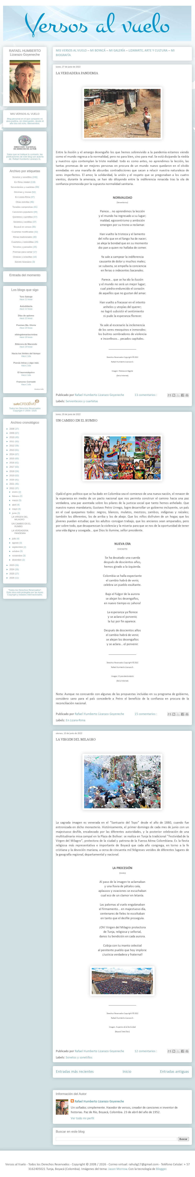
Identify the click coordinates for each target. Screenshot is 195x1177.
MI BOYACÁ (98, 50)
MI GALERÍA (117, 50)
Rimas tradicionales (22, 237)
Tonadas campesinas (22, 207)
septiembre (18, 547)
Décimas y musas (22, 192)
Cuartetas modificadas (22, 232)
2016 (12, 463)
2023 (12, 565)
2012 (12, 445)
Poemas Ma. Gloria (26, 325)
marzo (15, 500)
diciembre (17, 560)
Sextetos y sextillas (22, 222)
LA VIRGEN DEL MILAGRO (76, 739)
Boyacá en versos (22, 227)
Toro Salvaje (26, 296)
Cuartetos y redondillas (22, 242)
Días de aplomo (26, 315)
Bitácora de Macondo (26, 344)
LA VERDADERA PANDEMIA (77, 73)
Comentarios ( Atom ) (131, 1083)
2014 (12, 454)
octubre (16, 551)
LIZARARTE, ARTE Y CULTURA (147, 50)
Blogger (161, 1169)
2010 (12, 437)
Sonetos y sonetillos (79, 1057)
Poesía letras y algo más (26, 363)
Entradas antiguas (174, 1072)
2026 (12, 578)
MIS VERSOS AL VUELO (71, 50)
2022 (12, 488)
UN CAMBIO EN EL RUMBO (77, 420)
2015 (12, 458)
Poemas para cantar (22, 252)
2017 (12, 467)
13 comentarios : (146, 395)
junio (14, 513)
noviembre (17, 555)
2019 (12, 475)
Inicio (127, 1072)
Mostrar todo (39, 389)
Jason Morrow (117, 1169)
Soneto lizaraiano (23, 262)
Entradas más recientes (75, 1072)
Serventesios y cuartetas (82, 401)
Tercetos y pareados (22, 247)
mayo (15, 509)
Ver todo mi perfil (82, 1118)
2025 (12, 573)
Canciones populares (22, 212)
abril (14, 505)
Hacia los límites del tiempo (26, 353)
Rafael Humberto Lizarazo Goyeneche (99, 1101)
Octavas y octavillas (22, 257)
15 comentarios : (146, 714)
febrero (16, 496)
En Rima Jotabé (22, 182)
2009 (12, 433)
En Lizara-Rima (75, 720)
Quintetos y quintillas (23, 217)
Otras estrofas (23, 202)
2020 (12, 480)
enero (15, 492)
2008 (12, 429)
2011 (12, 441)
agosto (15, 543)
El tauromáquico (26, 372)
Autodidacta (26, 306)
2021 (12, 484)
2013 (12, 450)
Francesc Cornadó (26, 382)
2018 (12, 471)
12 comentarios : (146, 1051)
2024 (12, 569)
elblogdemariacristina (26, 334)
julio (14, 538)
